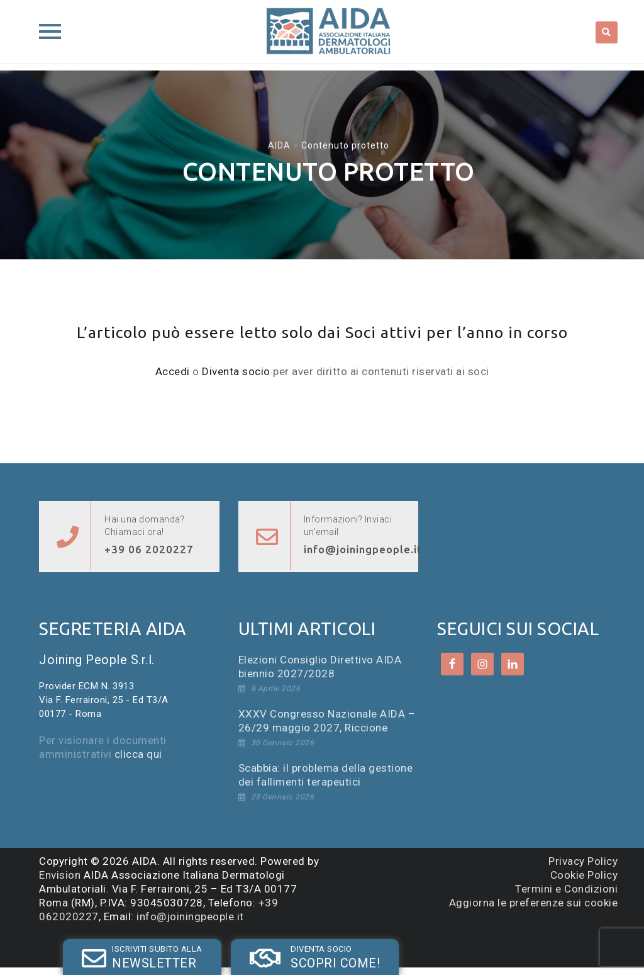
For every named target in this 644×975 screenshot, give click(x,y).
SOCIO (243, 945)
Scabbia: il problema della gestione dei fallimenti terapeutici (325, 775)
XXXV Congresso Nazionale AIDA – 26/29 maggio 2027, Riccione (327, 720)
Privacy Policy (583, 861)
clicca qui (138, 754)
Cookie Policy (584, 875)
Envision (59, 875)
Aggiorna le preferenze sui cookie (533, 902)
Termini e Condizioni (566, 888)
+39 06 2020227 (149, 549)
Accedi (172, 371)
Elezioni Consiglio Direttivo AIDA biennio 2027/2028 (320, 666)
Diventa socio (236, 371)
